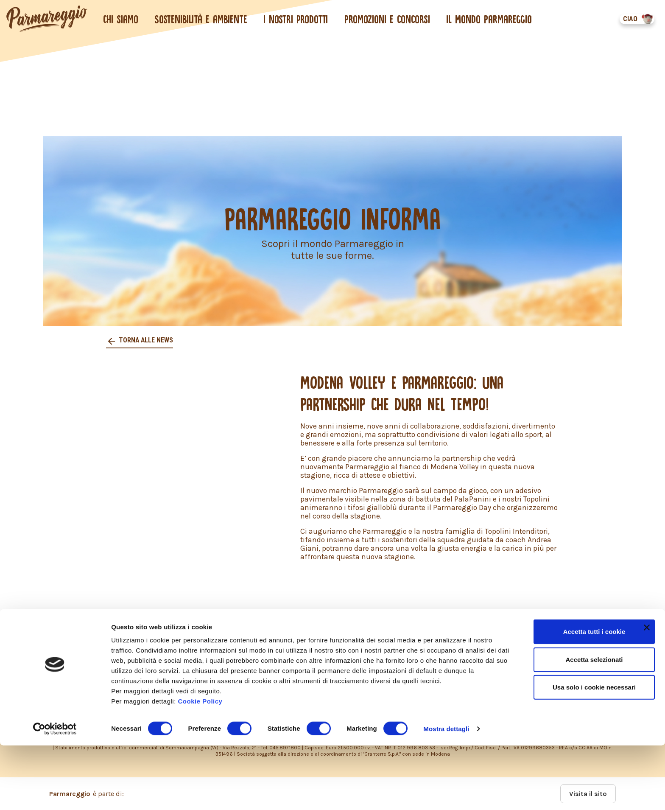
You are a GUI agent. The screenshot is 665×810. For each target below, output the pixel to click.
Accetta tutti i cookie (594, 696)
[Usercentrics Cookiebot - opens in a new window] (55, 793)
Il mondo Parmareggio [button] (489, 19)
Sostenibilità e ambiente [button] (201, 19)
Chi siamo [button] (120, 19)
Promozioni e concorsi (387, 19)
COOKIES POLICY (109, 665)
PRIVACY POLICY (108, 649)
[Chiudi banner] (647, 692)
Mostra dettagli (446, 793)
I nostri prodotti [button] (296, 19)
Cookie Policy (200, 765)
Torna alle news (145, 340)
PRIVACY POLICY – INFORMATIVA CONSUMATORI (308, 649)
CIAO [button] (630, 19)
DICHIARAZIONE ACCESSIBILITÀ (277, 665)
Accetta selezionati (594, 724)
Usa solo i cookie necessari (594, 751)
